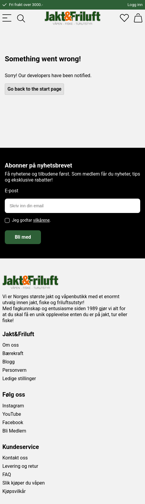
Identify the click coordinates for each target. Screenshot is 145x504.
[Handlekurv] (138, 17)
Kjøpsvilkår (14, 491)
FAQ (6, 474)
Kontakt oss (15, 458)
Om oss (10, 345)
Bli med (23, 237)
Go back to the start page (34, 89)
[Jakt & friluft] (72, 18)
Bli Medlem (14, 431)
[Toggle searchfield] (20, 17)
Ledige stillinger (19, 378)
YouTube (11, 414)
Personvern (14, 370)
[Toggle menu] (6, 17)
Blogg (8, 362)
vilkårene (41, 220)
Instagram (13, 406)
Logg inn (135, 4)
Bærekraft (12, 353)
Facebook (12, 422)
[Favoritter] (124, 17)
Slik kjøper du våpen (23, 483)
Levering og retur (20, 466)
